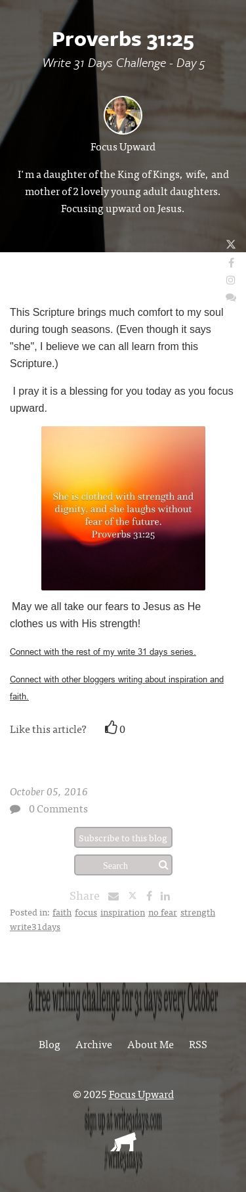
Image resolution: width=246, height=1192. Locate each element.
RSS (198, 1043)
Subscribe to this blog (123, 837)
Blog (49, 1043)
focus (86, 911)
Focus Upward (123, 145)
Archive (93, 1043)
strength (197, 911)
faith (62, 911)
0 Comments (58, 807)
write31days (35, 926)
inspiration (122, 911)
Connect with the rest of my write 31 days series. (103, 651)
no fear (162, 911)
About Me (150, 1043)
